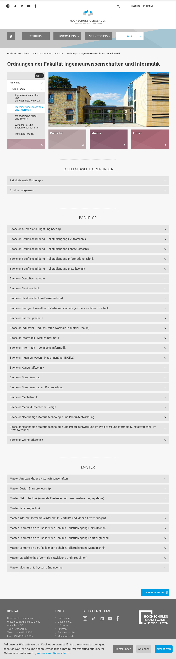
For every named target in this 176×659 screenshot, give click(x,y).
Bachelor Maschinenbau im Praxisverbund (36, 387)
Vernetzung (98, 36)
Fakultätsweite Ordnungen (26, 180)
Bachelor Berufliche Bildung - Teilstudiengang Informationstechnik (52, 259)
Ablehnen (144, 649)
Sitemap (62, 628)
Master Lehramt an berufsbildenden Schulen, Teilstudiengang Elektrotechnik (58, 528)
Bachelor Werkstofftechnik (26, 440)
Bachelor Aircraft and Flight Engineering (35, 229)
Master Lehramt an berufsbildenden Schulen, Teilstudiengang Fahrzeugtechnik (59, 538)
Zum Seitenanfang (153, 592)
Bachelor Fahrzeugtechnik (26, 318)
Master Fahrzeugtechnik (25, 508)
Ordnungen (72, 53)
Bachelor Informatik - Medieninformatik (34, 338)
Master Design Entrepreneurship (30, 488)
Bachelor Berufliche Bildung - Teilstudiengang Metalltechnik (47, 269)
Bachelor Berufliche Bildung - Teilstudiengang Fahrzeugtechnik (49, 249)
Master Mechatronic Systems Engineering (36, 567)
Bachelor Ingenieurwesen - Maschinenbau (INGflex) (42, 357)
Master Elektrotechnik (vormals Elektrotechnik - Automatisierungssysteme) (57, 498)
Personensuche (66, 632)
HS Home (63, 625)
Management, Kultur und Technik (26, 117)
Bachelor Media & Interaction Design (33, 407)
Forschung (67, 36)
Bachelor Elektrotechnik (25, 288)
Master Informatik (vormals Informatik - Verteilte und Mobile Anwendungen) (58, 518)
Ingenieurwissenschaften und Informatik (100, 53)
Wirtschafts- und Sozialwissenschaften (27, 126)
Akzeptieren (163, 649)
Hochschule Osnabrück (18, 53)
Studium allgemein (22, 190)
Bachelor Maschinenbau (25, 377)
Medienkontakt (66, 636)
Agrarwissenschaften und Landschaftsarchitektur (28, 97)
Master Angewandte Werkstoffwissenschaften (39, 478)
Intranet (149, 6)
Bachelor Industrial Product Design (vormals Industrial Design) (50, 328)
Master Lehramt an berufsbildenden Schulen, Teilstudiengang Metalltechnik (57, 548)
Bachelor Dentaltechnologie (27, 278)
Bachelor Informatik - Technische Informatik (37, 348)
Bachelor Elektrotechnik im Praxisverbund (36, 298)
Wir (130, 36)
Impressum (43, 653)
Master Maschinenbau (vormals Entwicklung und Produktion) (48, 558)
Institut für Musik (24, 133)
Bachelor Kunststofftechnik (27, 367)
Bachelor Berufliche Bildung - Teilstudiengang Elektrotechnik (48, 239)
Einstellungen (123, 649)
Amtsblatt (59, 53)
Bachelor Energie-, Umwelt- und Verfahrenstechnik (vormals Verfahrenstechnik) (60, 308)
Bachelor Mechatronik (24, 397)
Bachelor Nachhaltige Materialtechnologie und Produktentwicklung (52, 417)
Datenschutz (61, 653)
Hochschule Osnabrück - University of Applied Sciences (88, 17)
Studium (35, 36)
